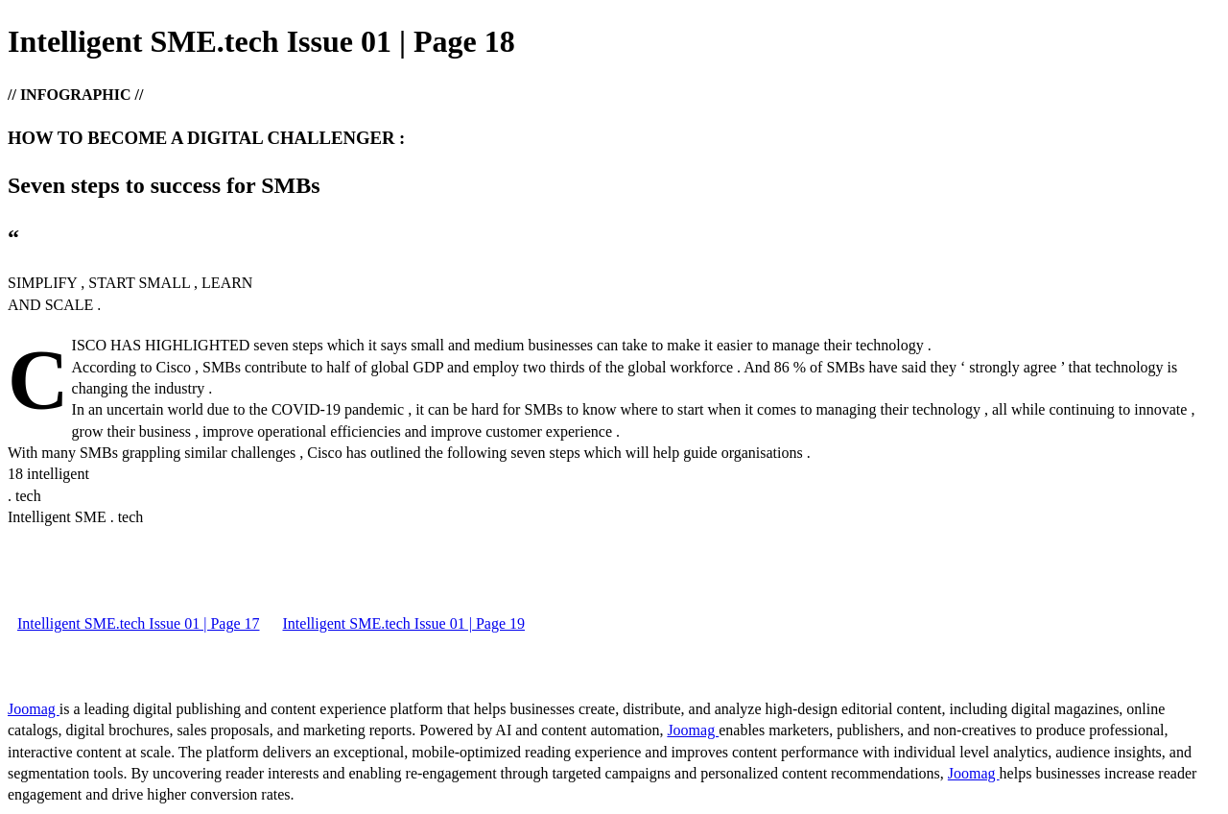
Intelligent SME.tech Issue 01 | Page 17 (138, 623)
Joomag (33, 709)
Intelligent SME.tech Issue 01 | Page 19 (404, 623)
